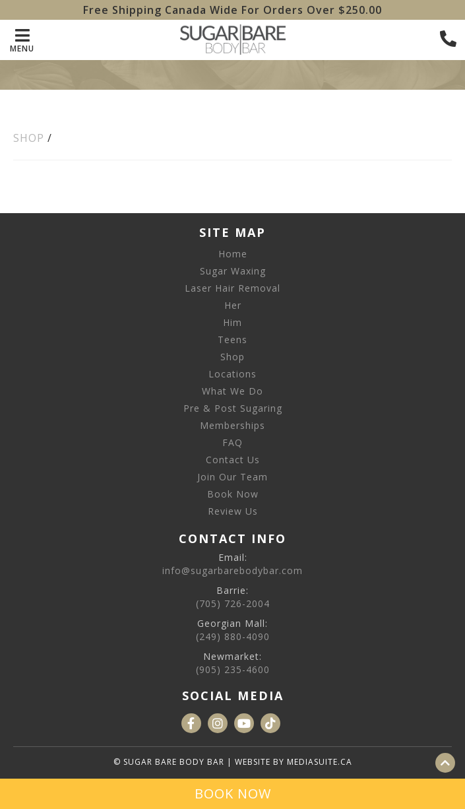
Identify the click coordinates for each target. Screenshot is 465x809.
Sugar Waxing (233, 271)
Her (232, 305)
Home (232, 253)
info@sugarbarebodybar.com (232, 570)
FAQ (232, 442)
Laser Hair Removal (232, 288)
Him (232, 322)
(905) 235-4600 (233, 669)
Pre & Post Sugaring (232, 408)
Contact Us (233, 459)
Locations (232, 374)
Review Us (233, 511)
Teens (232, 339)
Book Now (233, 494)
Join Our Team (232, 476)
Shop (28, 138)
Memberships (232, 425)
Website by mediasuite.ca (293, 761)
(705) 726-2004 (233, 603)
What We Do (232, 391)
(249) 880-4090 (233, 636)
